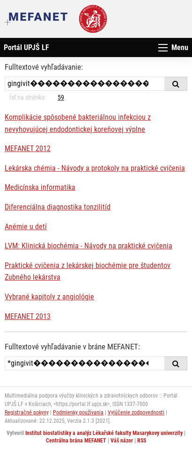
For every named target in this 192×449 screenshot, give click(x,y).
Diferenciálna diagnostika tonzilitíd (58, 207)
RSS (141, 440)
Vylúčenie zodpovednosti (136, 412)
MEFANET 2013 (28, 316)
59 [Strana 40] (61, 97)
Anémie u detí (26, 226)
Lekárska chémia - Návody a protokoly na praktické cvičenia (95, 168)
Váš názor (122, 440)
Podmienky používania (78, 412)
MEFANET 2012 (28, 148)
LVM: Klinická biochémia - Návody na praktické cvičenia (88, 245)
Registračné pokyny (27, 412)
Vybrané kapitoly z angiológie (49, 296)
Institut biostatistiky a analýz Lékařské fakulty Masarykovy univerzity (104, 433)
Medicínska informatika (40, 187)
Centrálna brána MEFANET (76, 440)
